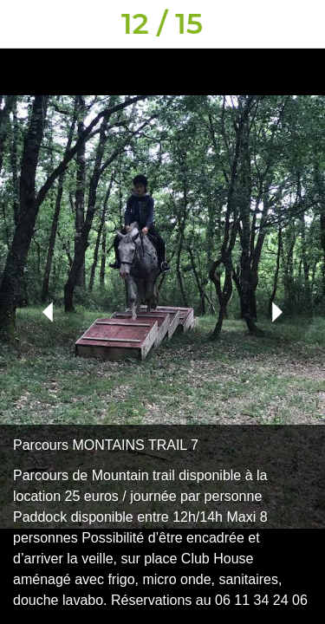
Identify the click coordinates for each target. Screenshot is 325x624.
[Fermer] (24, 24)
